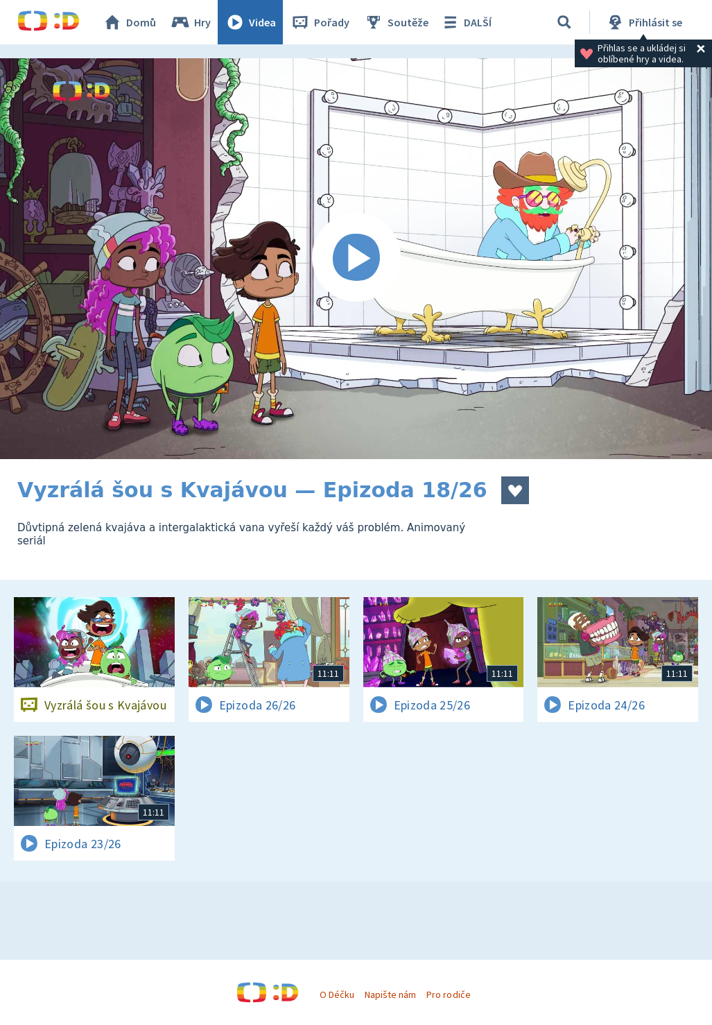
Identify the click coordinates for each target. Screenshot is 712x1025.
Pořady (319, 22)
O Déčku (337, 994)
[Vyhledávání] (564, 22)
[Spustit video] (356, 258)
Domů (129, 22)
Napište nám (390, 994)
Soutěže (395, 22)
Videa (250, 22)
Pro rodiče (448, 994)
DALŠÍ (466, 22)
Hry (190, 22)
